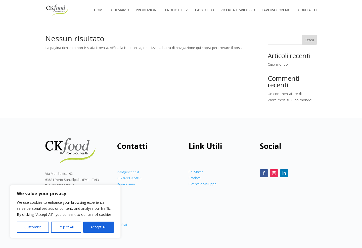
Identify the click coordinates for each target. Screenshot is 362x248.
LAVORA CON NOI (277, 10)
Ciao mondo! (278, 64)
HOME (99, 10)
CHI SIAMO (120, 10)
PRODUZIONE (147, 10)
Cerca (309, 39)
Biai (124, 224)
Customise (33, 227)
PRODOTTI (174, 10)
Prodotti (195, 178)
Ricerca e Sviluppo (202, 184)
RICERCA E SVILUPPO (237, 10)
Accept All (98, 227)
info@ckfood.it (128, 172)
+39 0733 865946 (129, 178)
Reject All (66, 227)
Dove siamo (126, 184)
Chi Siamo (196, 172)
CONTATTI (307, 10)
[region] (65, 211)
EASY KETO (204, 10)
